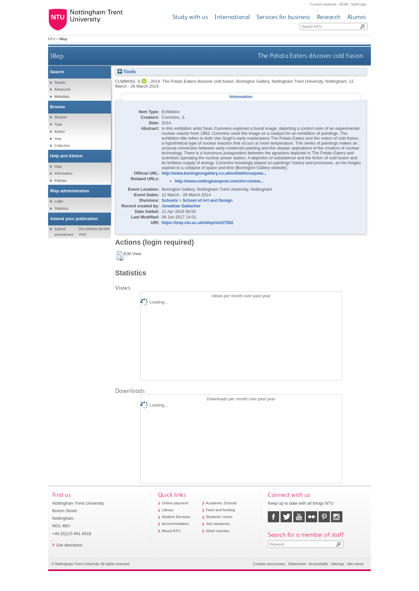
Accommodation (175, 524)
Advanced (62, 89)
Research (329, 17)
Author (59, 131)
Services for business (283, 17)
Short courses (217, 531)
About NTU (171, 531)
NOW (343, 4)
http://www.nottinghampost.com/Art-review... (219, 181)
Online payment (175, 503)
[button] (119, 256)
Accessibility (318, 564)
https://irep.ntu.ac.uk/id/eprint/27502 (197, 222)
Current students (323, 4)
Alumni (356, 17)
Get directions (69, 545)
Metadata (61, 96)
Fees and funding (220, 510)
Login (58, 201)
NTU (51, 39)
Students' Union (219, 517)
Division (60, 117)
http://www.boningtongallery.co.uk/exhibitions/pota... (214, 173)
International (232, 17)
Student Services (176, 517)
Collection (62, 146)
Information (63, 173)
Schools (170, 200)
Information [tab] (240, 96)
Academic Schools (221, 503)
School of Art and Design (207, 200)
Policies (60, 181)
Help (58, 166)
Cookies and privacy (269, 564)
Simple (59, 82)
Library (167, 510)
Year (58, 139)
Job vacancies (218, 524)
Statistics (61, 208)
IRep (57, 56)
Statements (297, 564)
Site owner (355, 564)
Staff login (359, 4)
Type (58, 124)
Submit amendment (63, 231)
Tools (127, 71)
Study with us (190, 17)
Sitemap (337, 564)
